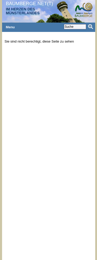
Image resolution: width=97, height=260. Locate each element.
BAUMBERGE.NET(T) (29, 3)
